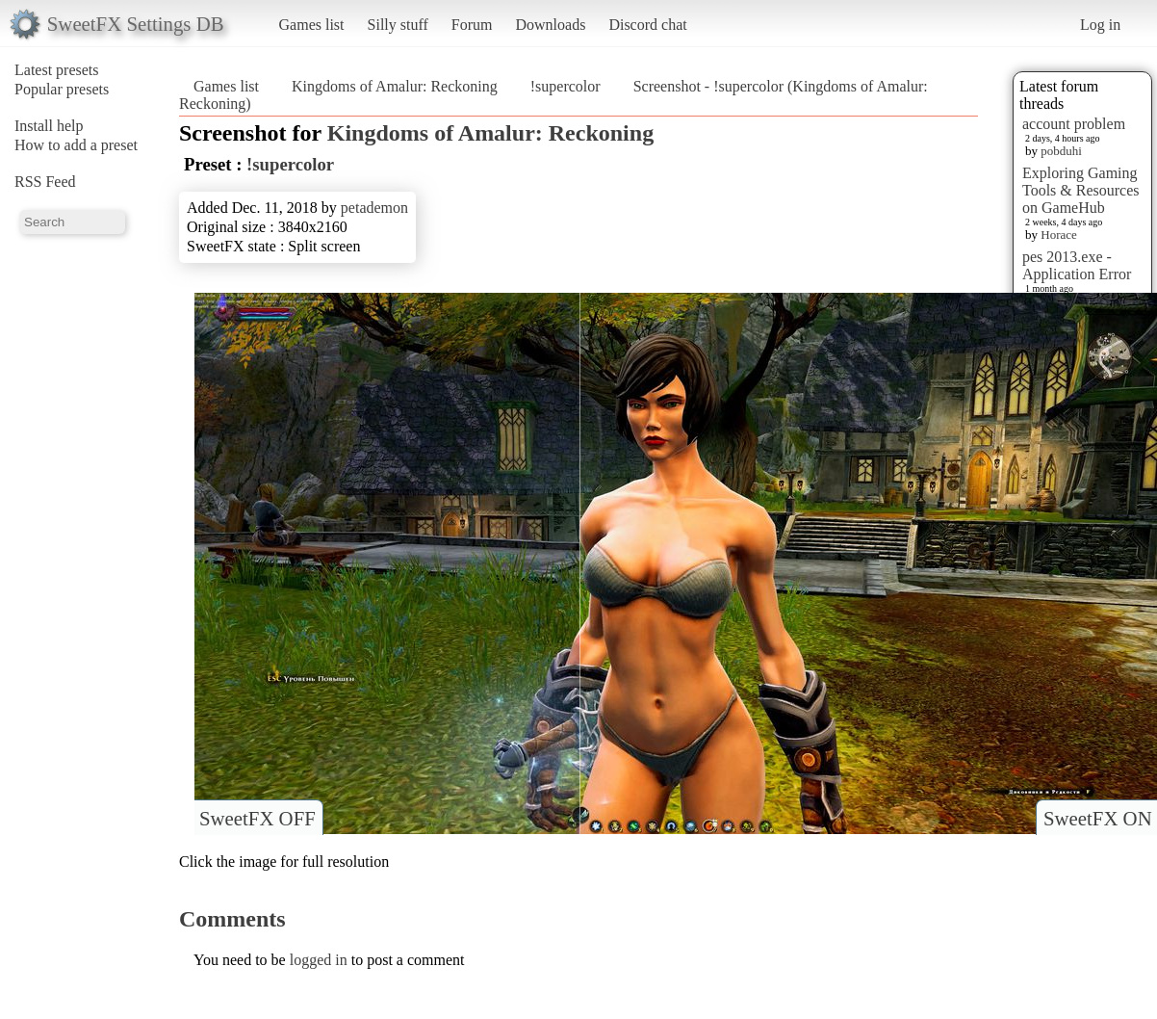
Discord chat (647, 24)
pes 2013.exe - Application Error (1076, 265)
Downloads (550, 24)
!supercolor (565, 86)
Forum (472, 24)
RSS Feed (45, 181)
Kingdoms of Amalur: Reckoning (395, 86)
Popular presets (61, 89)
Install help (49, 126)
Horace (1059, 234)
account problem (1073, 124)
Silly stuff (398, 24)
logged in (318, 960)
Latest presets (56, 70)
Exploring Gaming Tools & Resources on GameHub (1081, 190)
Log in (1100, 24)
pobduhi (1061, 151)
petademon (374, 207)
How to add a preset (76, 145)
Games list (312, 24)
